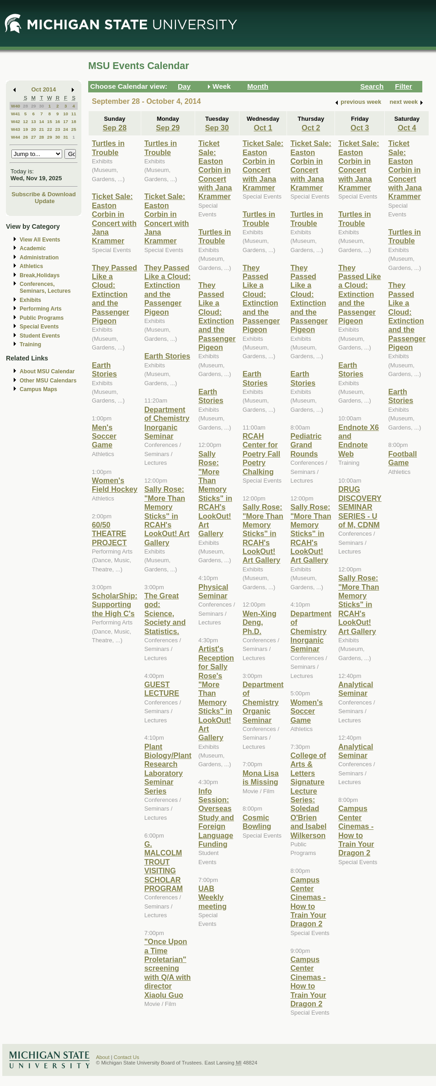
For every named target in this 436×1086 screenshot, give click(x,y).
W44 (15, 137)
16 (57, 121)
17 (65, 121)
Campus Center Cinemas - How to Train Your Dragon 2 (308, 902)
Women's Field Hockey (115, 484)
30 (41, 105)
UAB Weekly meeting (212, 897)
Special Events (39, 326)
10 (65, 113)
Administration (39, 257)
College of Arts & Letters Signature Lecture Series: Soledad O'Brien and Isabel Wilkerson (308, 795)
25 (73, 129)
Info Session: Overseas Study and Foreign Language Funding (216, 817)
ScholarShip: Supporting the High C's (115, 604)
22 (49, 129)
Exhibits (30, 300)
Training (30, 344)
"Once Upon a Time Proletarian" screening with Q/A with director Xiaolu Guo (167, 968)
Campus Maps (38, 389)
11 (73, 113)
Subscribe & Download (43, 194)
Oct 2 (311, 128)
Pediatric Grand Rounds (305, 445)
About (103, 1057)
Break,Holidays (40, 275)
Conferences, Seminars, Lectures (45, 287)
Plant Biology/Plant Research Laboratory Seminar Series (167, 768)
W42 (15, 121)
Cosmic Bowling (257, 821)
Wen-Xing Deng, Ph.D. (259, 622)
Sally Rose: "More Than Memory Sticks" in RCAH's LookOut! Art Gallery (167, 515)
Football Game (402, 458)
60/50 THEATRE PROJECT (109, 534)
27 (33, 137)
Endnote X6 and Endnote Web (358, 440)
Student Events (40, 336)
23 (57, 129)
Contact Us (126, 1057)
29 (33, 105)
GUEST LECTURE (161, 688)
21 (41, 129)
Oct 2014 (44, 89)
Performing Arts (41, 309)
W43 (15, 129)
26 (25, 137)
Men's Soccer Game (104, 436)
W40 (15, 105)
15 (49, 121)
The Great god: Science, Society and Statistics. (165, 613)
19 (25, 129)
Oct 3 (360, 128)
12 (25, 121)
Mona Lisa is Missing (261, 777)
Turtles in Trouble (108, 147)
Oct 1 (263, 128)
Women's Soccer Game (306, 711)
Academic (33, 248)
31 (65, 137)
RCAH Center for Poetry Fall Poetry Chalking (262, 454)
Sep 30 (217, 128)
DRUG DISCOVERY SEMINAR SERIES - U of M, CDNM (360, 507)
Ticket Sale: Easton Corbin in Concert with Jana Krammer (114, 218)
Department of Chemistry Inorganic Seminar (167, 422)
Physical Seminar (213, 591)
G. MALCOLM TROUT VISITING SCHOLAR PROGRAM (163, 866)
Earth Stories (104, 369)
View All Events (40, 240)
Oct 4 (407, 128)
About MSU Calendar (47, 371)
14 (41, 121)
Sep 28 (115, 128)
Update (45, 201)
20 (33, 129)
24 (65, 129)
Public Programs (42, 318)
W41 (15, 113)
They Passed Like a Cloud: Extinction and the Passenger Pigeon (114, 294)
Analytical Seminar (355, 688)
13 (33, 121)
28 (25, 105)
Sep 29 (168, 128)
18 (73, 121)
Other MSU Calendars (48, 380)
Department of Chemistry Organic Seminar (263, 702)
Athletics (31, 266)
